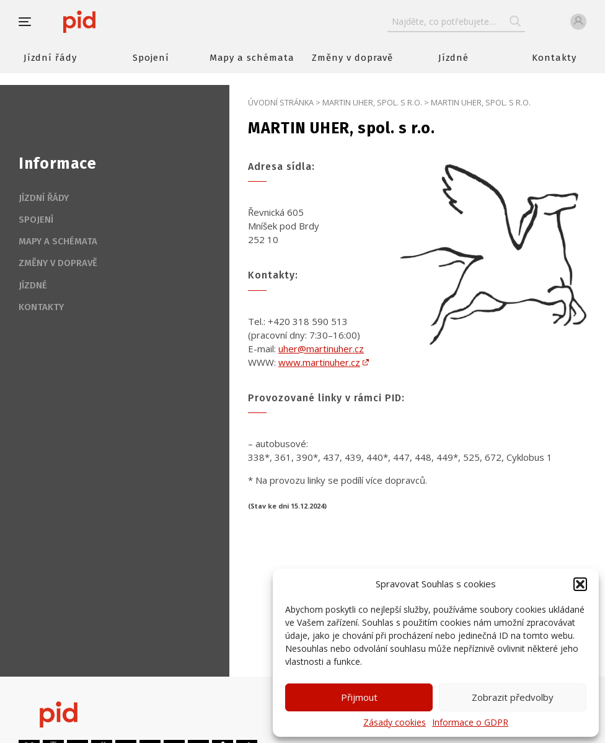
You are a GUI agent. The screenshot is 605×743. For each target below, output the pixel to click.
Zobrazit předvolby (513, 697)
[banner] (116, 22)
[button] (580, 584)
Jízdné (453, 57)
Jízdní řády (50, 57)
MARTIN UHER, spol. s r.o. (372, 102)
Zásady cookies (394, 722)
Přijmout (359, 697)
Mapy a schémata (252, 57)
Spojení (151, 57)
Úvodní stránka (281, 102)
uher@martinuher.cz (321, 348)
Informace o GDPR (470, 722)
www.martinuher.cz (319, 362)
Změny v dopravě (352, 57)
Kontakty (554, 57)
